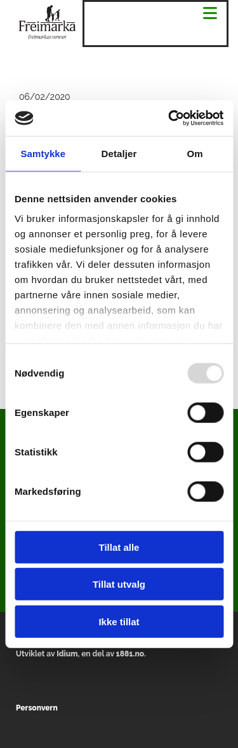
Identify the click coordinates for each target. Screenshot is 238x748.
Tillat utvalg (119, 584)
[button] (210, 14)
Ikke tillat (118, 621)
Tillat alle (119, 546)
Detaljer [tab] (119, 153)
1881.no (130, 653)
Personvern (37, 707)
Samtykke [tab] (42, 153)
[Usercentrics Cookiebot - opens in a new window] (169, 118)
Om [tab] (195, 153)
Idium (66, 653)
